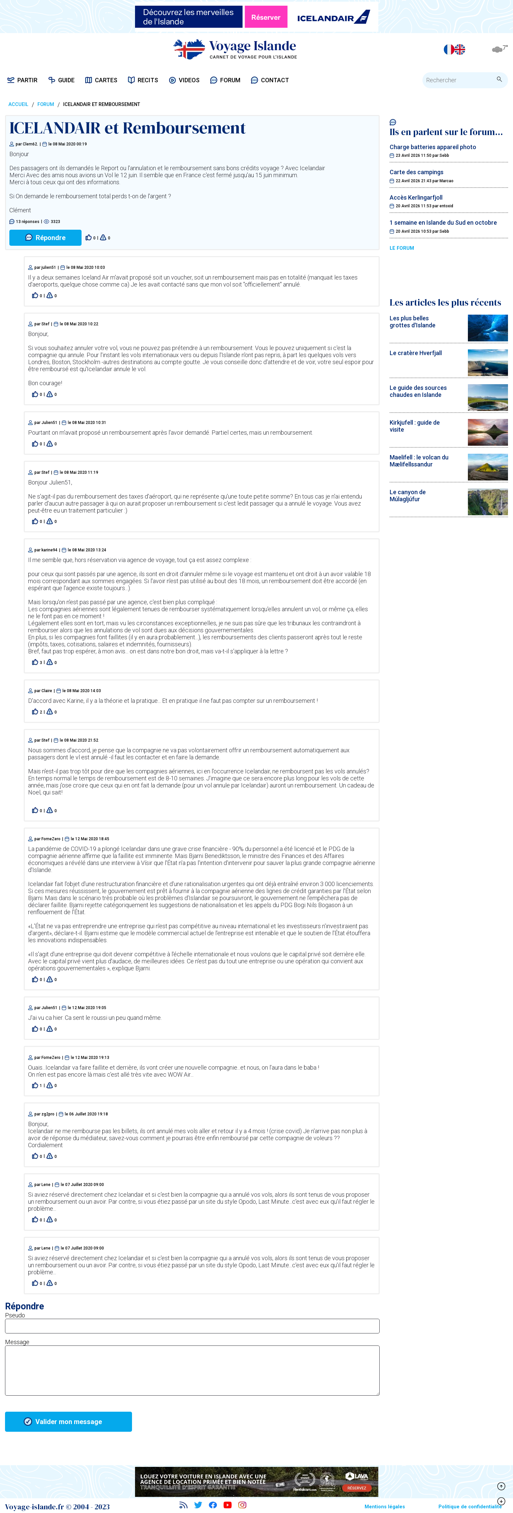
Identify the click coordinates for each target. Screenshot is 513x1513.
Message (17, 1341)
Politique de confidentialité (470, 1507)
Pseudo (15, 1315)
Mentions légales (385, 1507)
